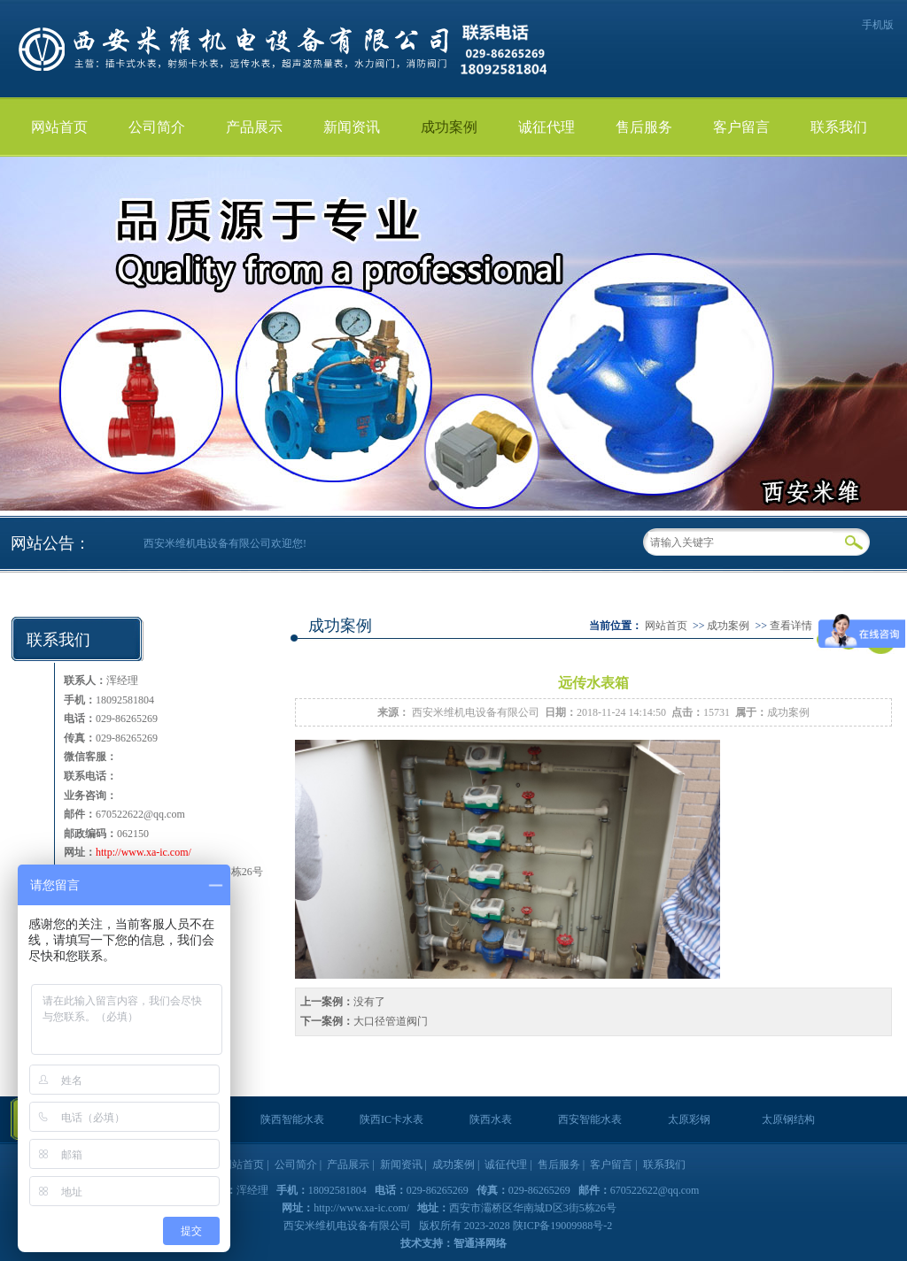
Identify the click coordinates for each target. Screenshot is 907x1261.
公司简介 (156, 127)
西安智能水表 (590, 1119)
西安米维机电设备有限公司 (475, 712)
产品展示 (254, 127)
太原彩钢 (689, 1119)
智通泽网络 (480, 1243)
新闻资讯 (351, 127)
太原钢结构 (788, 1119)
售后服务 (644, 127)
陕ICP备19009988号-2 (563, 1225)
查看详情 (791, 625)
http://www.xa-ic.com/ (143, 852)
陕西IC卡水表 (391, 1119)
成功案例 (449, 127)
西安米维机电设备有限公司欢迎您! (224, 543)
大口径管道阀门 (390, 1021)
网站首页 (59, 127)
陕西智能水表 (292, 1119)
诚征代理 (546, 127)
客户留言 (741, 127)
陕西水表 (490, 1119)
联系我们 (838, 127)
